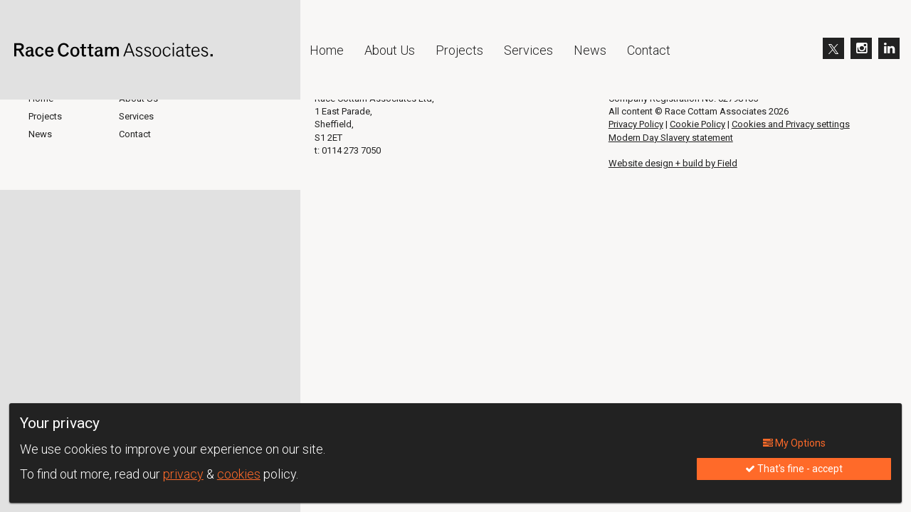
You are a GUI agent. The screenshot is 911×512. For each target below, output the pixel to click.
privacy (183, 473)
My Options (794, 443)
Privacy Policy (636, 124)
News (590, 50)
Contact (648, 50)
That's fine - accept (794, 468)
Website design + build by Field (673, 163)
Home (327, 50)
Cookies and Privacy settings (791, 124)
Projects (459, 50)
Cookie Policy (697, 124)
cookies (238, 473)
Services (528, 50)
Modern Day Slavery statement (671, 137)
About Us (389, 50)
